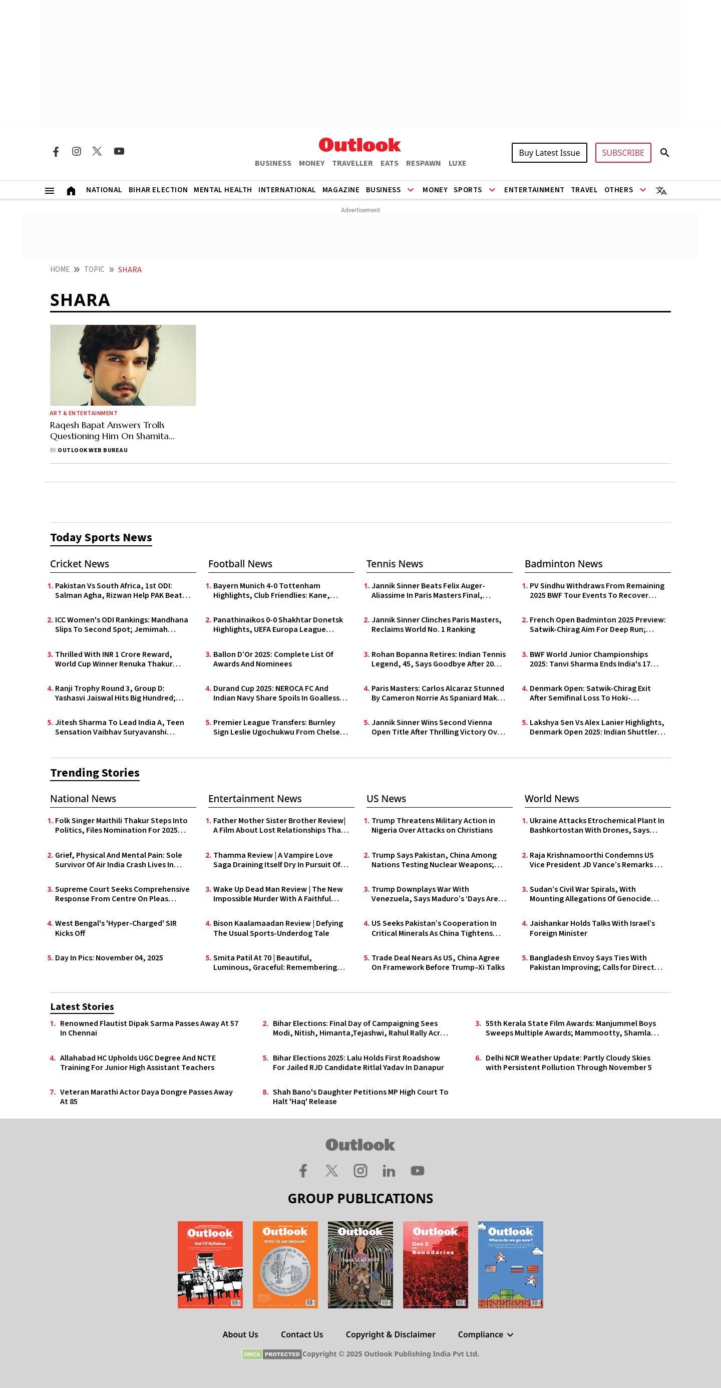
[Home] (71, 189)
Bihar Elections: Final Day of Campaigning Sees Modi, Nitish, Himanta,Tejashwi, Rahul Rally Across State (362, 1028)
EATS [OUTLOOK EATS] (390, 163)
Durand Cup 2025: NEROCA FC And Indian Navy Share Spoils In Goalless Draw (276, 693)
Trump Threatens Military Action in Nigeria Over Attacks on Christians (433, 825)
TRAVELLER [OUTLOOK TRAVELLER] (352, 163)
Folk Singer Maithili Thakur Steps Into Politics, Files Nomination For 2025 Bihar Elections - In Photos (121, 825)
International (287, 190)
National (104, 190)
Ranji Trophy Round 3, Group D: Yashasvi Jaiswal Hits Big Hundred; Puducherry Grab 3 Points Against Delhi (115, 693)
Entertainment (534, 190)
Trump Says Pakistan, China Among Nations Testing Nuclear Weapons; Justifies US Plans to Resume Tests (434, 860)
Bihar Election (158, 190)
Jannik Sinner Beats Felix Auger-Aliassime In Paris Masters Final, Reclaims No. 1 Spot (428, 590)
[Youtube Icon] (119, 151)
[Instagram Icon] (76, 151)
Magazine (341, 190)
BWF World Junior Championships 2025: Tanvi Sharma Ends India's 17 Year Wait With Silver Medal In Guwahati (590, 659)
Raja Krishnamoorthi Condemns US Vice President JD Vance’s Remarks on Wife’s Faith (597, 860)
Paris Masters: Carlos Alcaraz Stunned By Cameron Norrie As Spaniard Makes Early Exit (438, 693)
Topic (94, 269)
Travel (584, 190)
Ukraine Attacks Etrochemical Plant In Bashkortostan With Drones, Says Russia (597, 825)
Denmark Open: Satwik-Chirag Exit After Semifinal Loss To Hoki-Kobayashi (590, 693)
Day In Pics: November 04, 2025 (109, 958)
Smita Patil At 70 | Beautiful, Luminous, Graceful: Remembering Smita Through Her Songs (275, 962)
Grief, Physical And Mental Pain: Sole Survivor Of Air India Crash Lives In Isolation (118, 860)
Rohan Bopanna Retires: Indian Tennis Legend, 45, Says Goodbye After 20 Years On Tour (439, 659)
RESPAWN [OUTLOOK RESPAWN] (423, 163)
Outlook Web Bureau (93, 450)
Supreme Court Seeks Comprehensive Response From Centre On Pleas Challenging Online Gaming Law (122, 894)
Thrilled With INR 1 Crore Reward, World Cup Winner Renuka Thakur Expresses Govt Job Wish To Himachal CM (121, 659)
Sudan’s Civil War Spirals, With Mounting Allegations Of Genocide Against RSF (590, 894)
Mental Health (223, 190)
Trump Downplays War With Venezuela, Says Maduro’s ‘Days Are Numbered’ (435, 894)
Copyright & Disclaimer (390, 1334)
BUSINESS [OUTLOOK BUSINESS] (273, 163)
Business (383, 190)
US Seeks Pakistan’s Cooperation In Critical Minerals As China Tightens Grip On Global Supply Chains (434, 928)
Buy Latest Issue (549, 152)
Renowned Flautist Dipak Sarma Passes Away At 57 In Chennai (149, 1028)
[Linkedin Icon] (389, 1170)
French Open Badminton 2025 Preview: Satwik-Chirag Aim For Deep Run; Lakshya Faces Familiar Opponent (598, 624)
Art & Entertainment (84, 413)
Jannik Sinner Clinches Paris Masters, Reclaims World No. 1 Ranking (437, 624)
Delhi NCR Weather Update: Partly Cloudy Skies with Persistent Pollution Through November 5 (569, 1063)
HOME (60, 269)
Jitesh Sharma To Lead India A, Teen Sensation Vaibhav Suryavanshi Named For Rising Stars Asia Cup (119, 727)
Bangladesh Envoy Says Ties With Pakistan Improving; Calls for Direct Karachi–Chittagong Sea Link (592, 962)
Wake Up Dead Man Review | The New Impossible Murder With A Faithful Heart (278, 894)
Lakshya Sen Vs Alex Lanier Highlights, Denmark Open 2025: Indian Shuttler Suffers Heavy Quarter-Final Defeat (597, 727)
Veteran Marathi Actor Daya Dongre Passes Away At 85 (146, 1097)
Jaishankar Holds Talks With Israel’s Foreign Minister (592, 928)
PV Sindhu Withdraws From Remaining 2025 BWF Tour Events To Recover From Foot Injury (597, 590)
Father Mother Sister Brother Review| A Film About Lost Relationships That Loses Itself (279, 825)
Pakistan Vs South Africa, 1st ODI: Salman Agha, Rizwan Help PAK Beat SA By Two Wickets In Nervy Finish (118, 590)
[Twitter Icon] (97, 151)
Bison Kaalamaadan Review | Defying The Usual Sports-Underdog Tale (278, 928)
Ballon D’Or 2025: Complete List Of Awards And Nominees (273, 659)
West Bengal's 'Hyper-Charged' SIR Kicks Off (116, 928)
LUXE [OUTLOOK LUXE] (458, 163)
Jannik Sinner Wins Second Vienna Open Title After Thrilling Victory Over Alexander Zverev (438, 727)
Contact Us (302, 1334)
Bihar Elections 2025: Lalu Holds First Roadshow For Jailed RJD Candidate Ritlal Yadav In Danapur (358, 1063)
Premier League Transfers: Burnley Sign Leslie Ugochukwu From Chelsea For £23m (278, 727)
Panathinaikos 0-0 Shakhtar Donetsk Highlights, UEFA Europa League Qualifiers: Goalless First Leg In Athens (280, 624)
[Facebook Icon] (55, 151)
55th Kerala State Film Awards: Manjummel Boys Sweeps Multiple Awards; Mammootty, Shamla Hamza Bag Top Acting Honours (571, 1028)
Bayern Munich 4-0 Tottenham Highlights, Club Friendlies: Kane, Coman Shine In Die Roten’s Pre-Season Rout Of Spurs (271, 590)
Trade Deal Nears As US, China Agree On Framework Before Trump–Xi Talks (438, 962)
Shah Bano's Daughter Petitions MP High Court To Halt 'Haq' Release (361, 1097)
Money (435, 190)
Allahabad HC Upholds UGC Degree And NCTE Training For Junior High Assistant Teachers (138, 1063)
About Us (240, 1334)
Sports (468, 190)
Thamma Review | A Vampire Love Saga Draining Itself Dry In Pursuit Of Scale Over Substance (276, 860)
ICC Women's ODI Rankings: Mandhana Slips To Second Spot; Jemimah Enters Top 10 (121, 624)
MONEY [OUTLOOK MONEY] (311, 163)
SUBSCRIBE (623, 152)
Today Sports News (101, 537)
